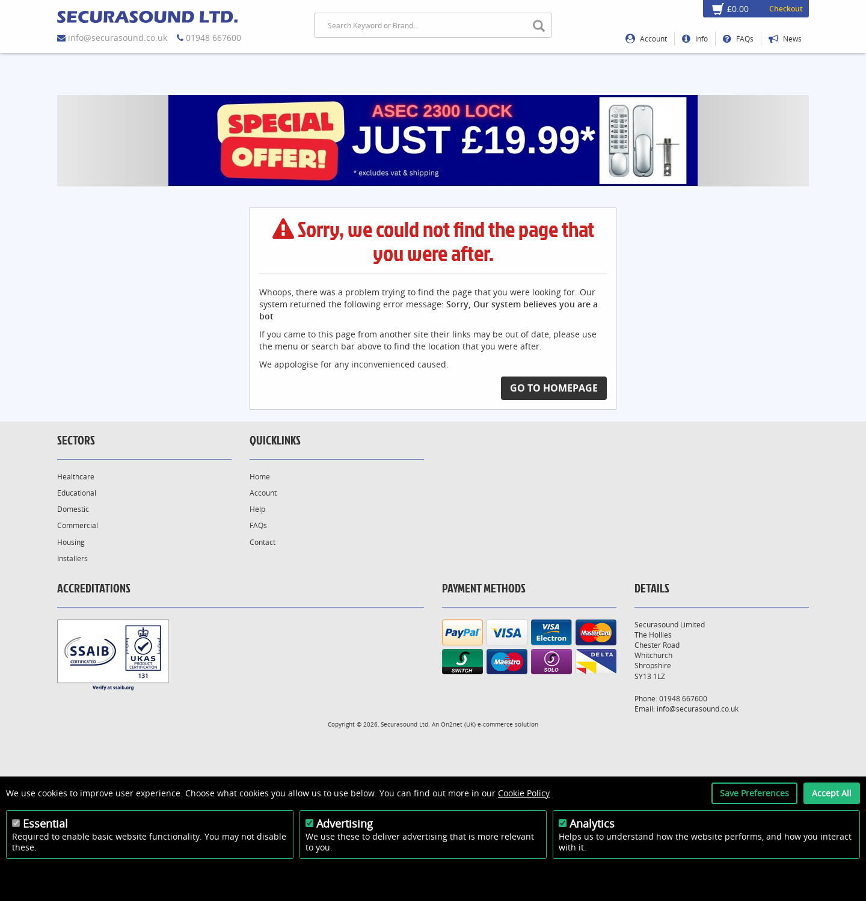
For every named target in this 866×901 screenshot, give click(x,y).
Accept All (832, 793)
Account (646, 39)
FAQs (738, 39)
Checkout (786, 9)
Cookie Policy (524, 793)
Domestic (73, 509)
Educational (76, 493)
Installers (72, 558)
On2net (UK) (458, 724)
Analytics (592, 823)
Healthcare (75, 477)
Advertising (344, 823)
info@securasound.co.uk (117, 37)
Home (260, 477)
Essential (45, 823)
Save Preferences (754, 793)
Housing (71, 542)
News (785, 39)
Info (695, 39)
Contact (262, 542)
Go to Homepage (554, 388)
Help (257, 509)
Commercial (77, 525)
